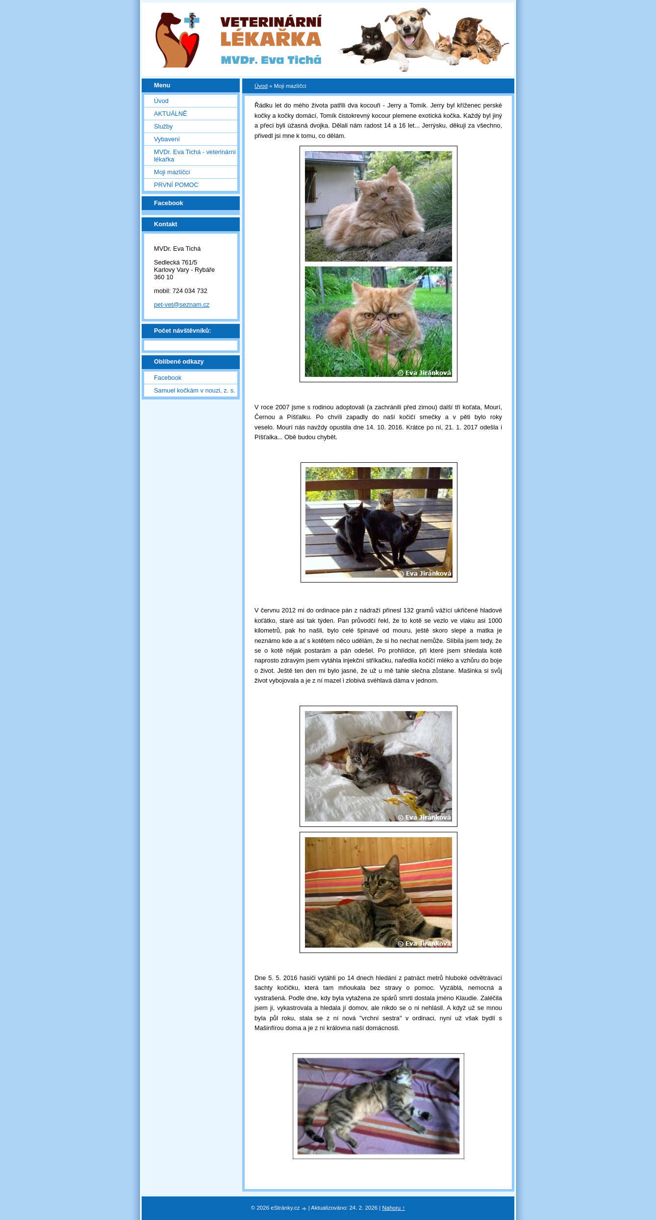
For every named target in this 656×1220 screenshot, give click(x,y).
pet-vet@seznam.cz (181, 304)
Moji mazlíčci (172, 172)
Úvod (261, 86)
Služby (163, 126)
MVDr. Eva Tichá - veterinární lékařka (195, 155)
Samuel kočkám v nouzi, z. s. (194, 390)
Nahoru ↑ (393, 1208)
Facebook (167, 377)
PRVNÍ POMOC (176, 184)
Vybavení (167, 139)
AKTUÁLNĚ (170, 113)
